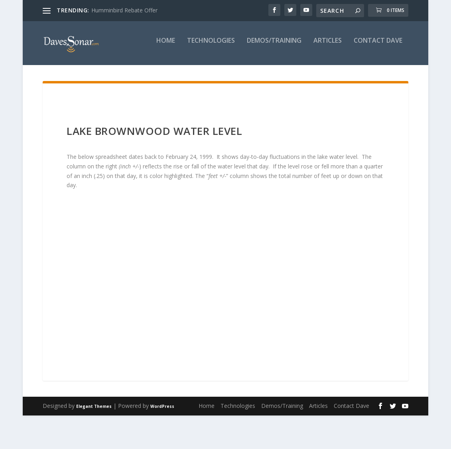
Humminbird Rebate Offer (124, 10)
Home (58, 74)
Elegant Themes (94, 440)
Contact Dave (270, 74)
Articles (220, 74)
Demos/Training (166, 74)
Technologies (103, 74)
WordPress (162, 440)
